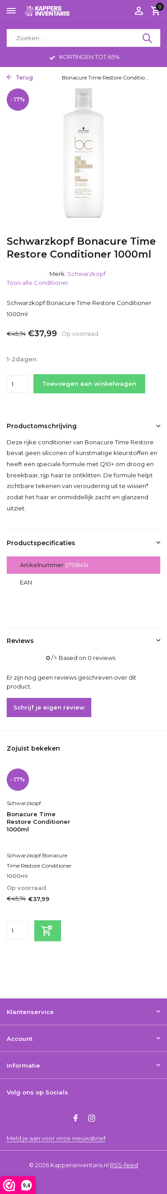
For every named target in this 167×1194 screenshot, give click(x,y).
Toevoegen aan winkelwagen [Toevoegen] (89, 383)
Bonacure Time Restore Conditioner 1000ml (38, 821)
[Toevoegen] (47, 930)
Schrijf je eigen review (49, 707)
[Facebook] (75, 1119)
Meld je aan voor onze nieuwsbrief (56, 1138)
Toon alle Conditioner (38, 282)
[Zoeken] (83, 38)
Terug (20, 77)
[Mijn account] (138, 11)
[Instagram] (91, 1119)
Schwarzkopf (87, 273)
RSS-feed (124, 1165)
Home (48, 77)
